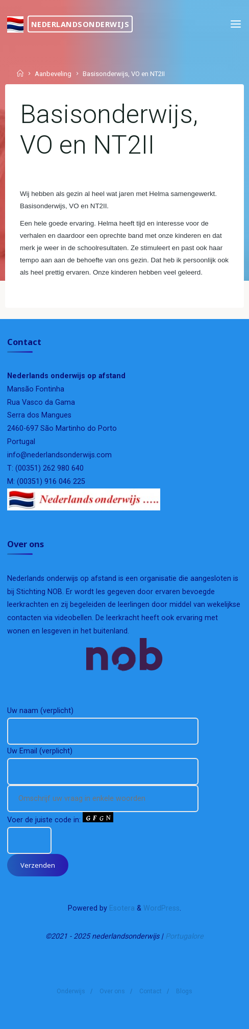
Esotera (121, 908)
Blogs (184, 991)
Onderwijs (71, 991)
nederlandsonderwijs (80, 24)
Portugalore (184, 936)
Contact (150, 991)
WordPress (161, 908)
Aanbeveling (53, 74)
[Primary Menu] (236, 24)
